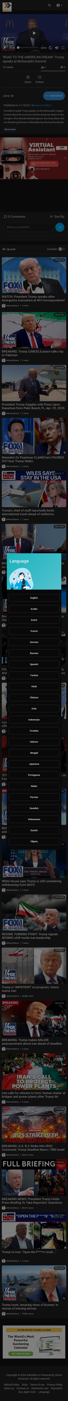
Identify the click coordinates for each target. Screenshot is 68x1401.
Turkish (34, 675)
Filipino (34, 841)
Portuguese (34, 775)
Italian (34, 786)
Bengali (34, 753)
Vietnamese (34, 819)
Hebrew (34, 741)
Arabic (34, 609)
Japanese (34, 764)
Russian (34, 653)
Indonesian (34, 719)
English (34, 597)
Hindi (34, 686)
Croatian (34, 730)
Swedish (34, 808)
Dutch (34, 620)
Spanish (34, 664)
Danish (34, 830)
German (34, 642)
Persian (34, 797)
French (34, 631)
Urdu (34, 708)
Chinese (34, 697)
